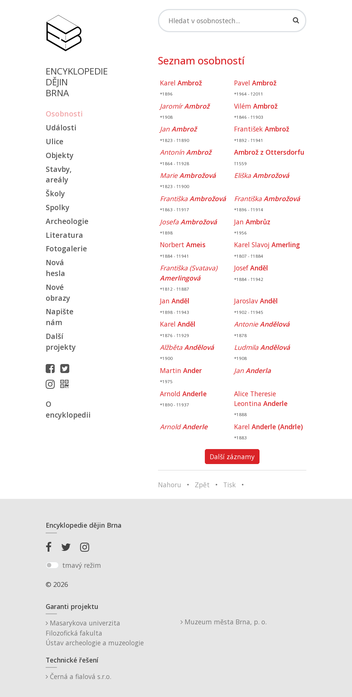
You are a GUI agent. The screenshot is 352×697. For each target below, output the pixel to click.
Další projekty (61, 341)
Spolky (57, 207)
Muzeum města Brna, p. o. (223, 621)
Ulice (54, 141)
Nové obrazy (58, 292)
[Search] (232, 20)
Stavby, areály (59, 174)
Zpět (202, 484)
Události (61, 127)
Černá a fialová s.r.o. (78, 676)
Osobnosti (64, 114)
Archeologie (64, 221)
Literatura (64, 235)
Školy (55, 193)
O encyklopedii (64, 409)
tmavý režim (81, 565)
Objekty (59, 155)
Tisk (229, 484)
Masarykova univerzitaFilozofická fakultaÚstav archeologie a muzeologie (95, 632)
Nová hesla (55, 267)
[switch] (52, 565)
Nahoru (169, 484)
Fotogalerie (64, 248)
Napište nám (59, 316)
